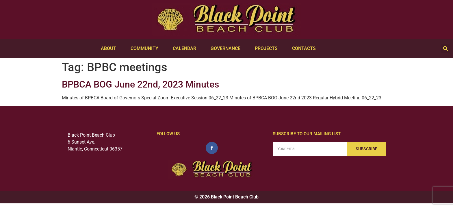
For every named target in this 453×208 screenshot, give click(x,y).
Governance (227, 48)
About (110, 48)
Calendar (186, 48)
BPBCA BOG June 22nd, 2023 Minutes (140, 84)
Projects (268, 48)
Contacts (305, 48)
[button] (445, 48)
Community (146, 48)
